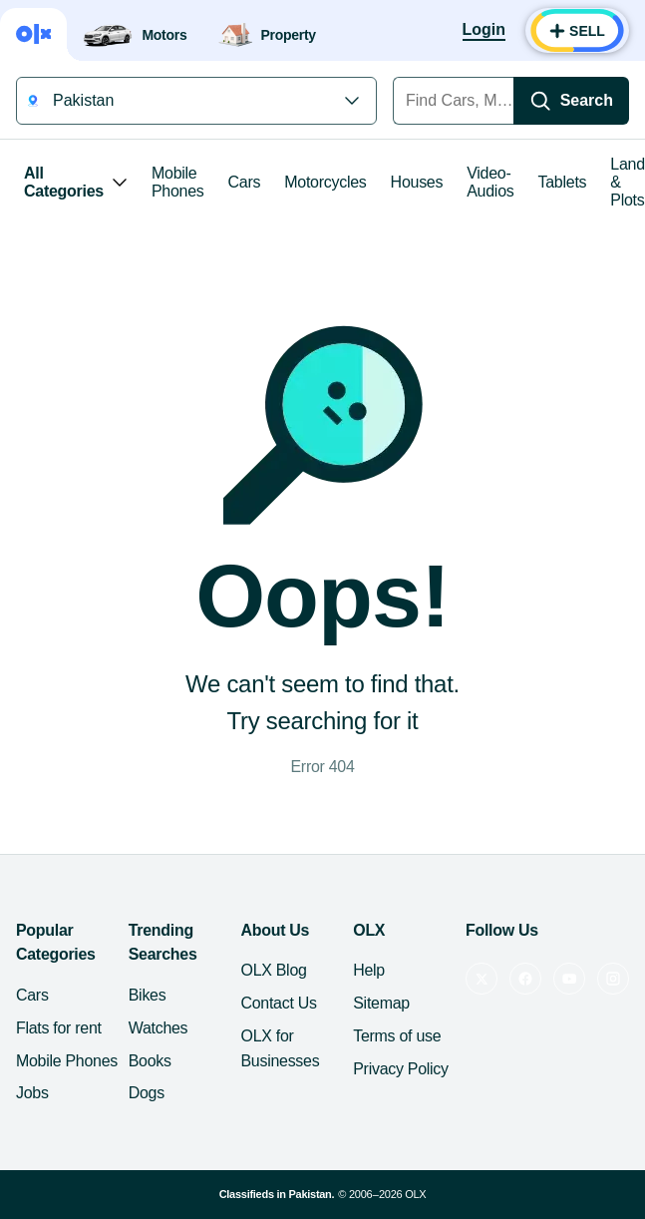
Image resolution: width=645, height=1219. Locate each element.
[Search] (571, 101)
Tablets (562, 182)
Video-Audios (490, 182)
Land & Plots (627, 182)
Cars (244, 182)
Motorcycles (325, 182)
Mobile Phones (178, 182)
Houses (417, 182)
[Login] (484, 31)
